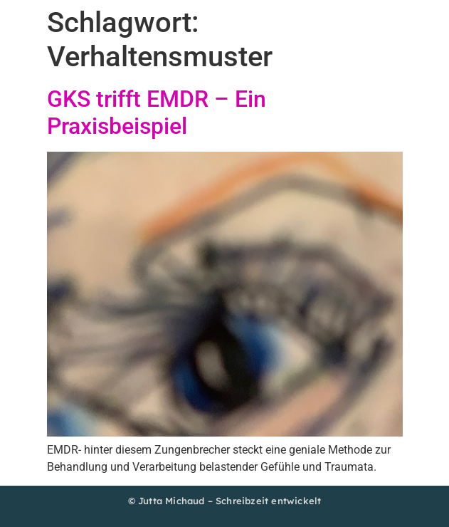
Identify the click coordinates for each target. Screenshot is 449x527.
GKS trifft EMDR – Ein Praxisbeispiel (156, 112)
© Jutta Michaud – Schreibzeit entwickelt (225, 500)
